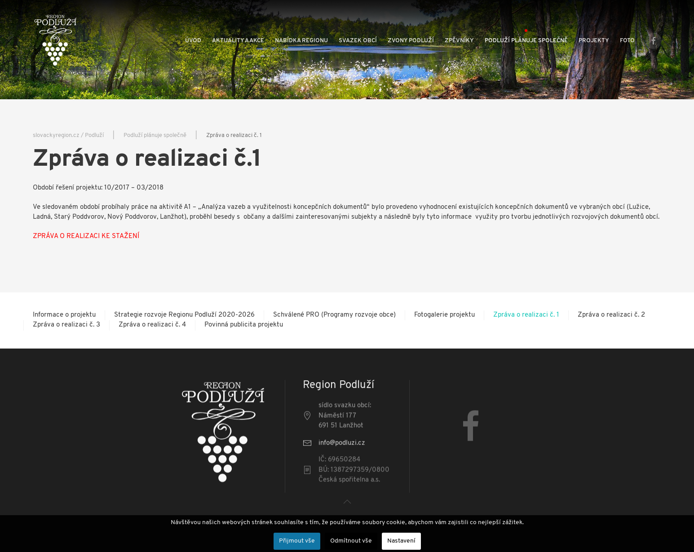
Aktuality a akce (238, 41)
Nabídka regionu (301, 41)
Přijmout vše (297, 541)
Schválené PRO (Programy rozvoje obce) (334, 315)
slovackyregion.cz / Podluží (68, 135)
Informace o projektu (64, 315)
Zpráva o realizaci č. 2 (611, 315)
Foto (627, 41)
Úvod (193, 41)
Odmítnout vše (351, 541)
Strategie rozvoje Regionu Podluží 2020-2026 (184, 315)
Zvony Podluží (411, 41)
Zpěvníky (459, 41)
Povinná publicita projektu (243, 325)
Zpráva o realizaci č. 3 (66, 325)
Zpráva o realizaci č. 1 (526, 315)
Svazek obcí (358, 41)
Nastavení (401, 541)
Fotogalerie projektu (444, 315)
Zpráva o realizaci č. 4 (152, 325)
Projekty (594, 41)
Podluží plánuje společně (526, 41)
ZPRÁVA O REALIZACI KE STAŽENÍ (86, 236)
